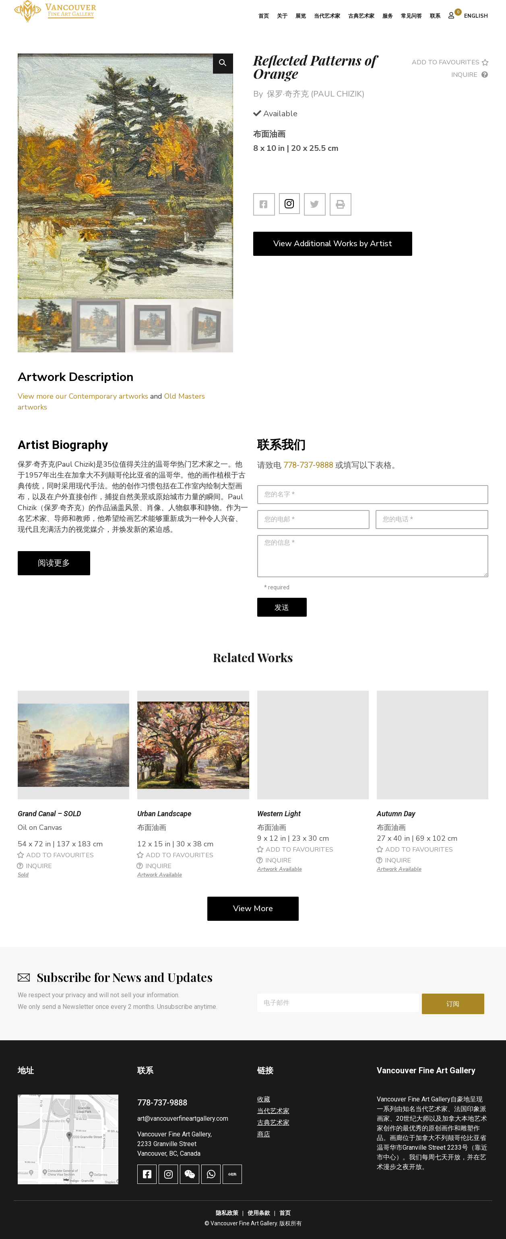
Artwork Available (159, 876)
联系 (435, 16)
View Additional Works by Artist (332, 243)
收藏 (263, 1099)
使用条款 (259, 1212)
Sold (23, 876)
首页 (263, 16)
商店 (263, 1134)
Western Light (279, 815)
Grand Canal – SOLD (49, 815)
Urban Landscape (164, 815)
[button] (223, 64)
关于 (282, 16)
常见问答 (411, 16)
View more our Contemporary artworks (83, 397)
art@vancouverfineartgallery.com (182, 1118)
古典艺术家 (361, 16)
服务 (387, 16)
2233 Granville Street (166, 1143)
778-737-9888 (308, 466)
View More (253, 909)
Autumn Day (396, 815)
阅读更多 (54, 564)
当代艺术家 (327, 16)
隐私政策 (227, 1212)
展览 (300, 16)
